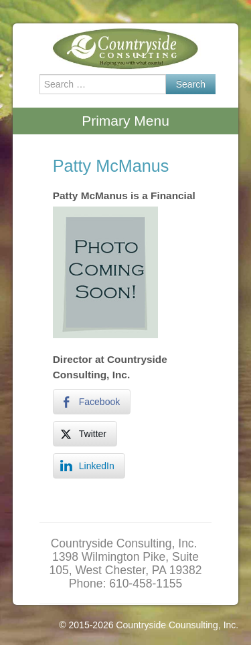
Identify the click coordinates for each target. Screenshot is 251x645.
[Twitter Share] (85, 433)
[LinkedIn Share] (89, 466)
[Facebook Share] (92, 401)
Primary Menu (125, 120)
